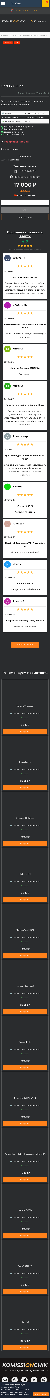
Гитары (15, 149)
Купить (25, 210)
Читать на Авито (25, 644)
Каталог (15, 35)
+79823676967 (27, 171)
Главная (4, 35)
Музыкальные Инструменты (35, 35)
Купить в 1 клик (25, 217)
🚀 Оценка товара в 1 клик (25, 10)
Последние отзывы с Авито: (25, 234)
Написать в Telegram (27, 176)
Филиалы (40, 21)
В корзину (25, 731)
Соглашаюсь (40, 1394)
